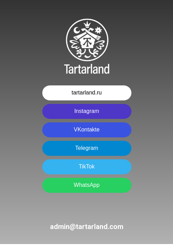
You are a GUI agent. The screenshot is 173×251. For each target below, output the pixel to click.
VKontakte (87, 129)
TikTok (87, 166)
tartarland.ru (87, 93)
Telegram (86, 148)
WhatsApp (87, 185)
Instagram (86, 111)
